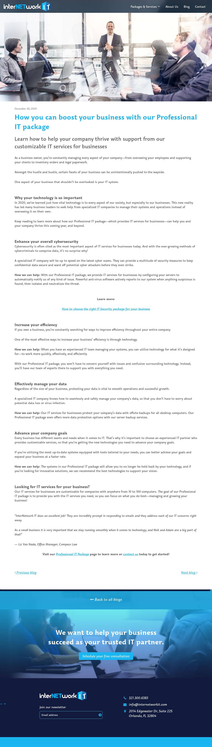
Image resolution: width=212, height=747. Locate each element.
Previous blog (25, 578)
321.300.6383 (135, 697)
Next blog (189, 578)
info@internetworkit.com (145, 704)
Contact (200, 6)
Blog (187, 6)
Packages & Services (144, 6)
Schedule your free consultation (106, 661)
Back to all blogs (106, 599)
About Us (171, 6)
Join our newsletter (53, 707)
